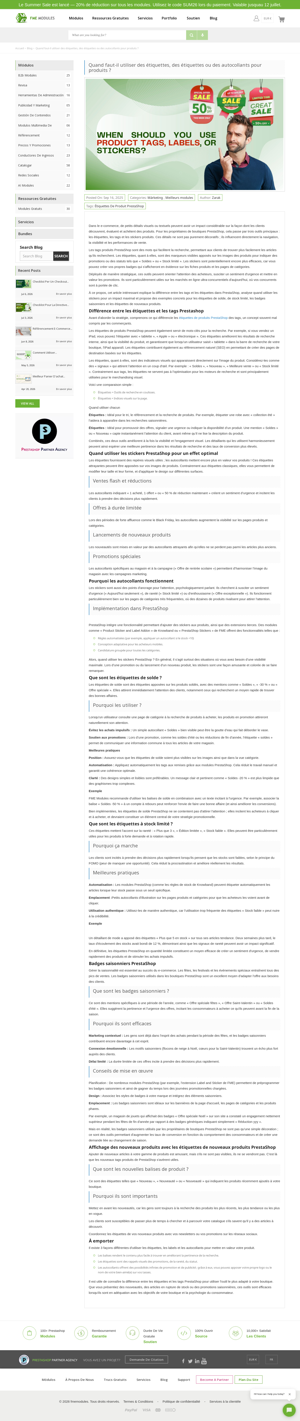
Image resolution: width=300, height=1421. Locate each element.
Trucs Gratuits (115, 1379)
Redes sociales (44, 175)
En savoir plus (64, 293)
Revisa (44, 85)
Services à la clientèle (225, 1401)
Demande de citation (146, 1359)
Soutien (193, 18)
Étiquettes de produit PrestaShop (119, 206)
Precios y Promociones (44, 145)
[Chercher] (127, 35)
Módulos (76, 18)
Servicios (145, 18)
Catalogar (44, 165)
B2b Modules (44, 75)
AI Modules (44, 185)
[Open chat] (289, 1410)
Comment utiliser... (45, 352)
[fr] (272, 18)
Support (184, 1379)
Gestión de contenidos (44, 115)
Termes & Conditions (138, 1401)
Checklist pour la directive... (51, 305)
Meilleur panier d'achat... (49, 376)
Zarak (216, 197)
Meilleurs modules (179, 197)
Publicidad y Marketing (44, 105)
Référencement (44, 135)
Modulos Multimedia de (44, 125)
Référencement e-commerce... (52, 329)
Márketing (156, 197)
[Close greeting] (289, 1394)
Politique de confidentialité (181, 1401)
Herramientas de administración (44, 95)
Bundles (25, 233)
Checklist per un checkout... (51, 281)
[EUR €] (259, 18)
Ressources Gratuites (110, 18)
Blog (213, 18)
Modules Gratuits (44, 208)
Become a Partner (214, 1379)
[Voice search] (202, 35)
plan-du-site (248, 1379)
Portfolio (169, 18)
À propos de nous (79, 1379)
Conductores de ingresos (44, 155)
